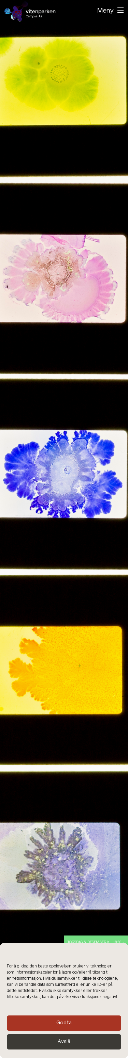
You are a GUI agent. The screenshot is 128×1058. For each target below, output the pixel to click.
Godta (64, 1023)
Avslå (64, 1041)
